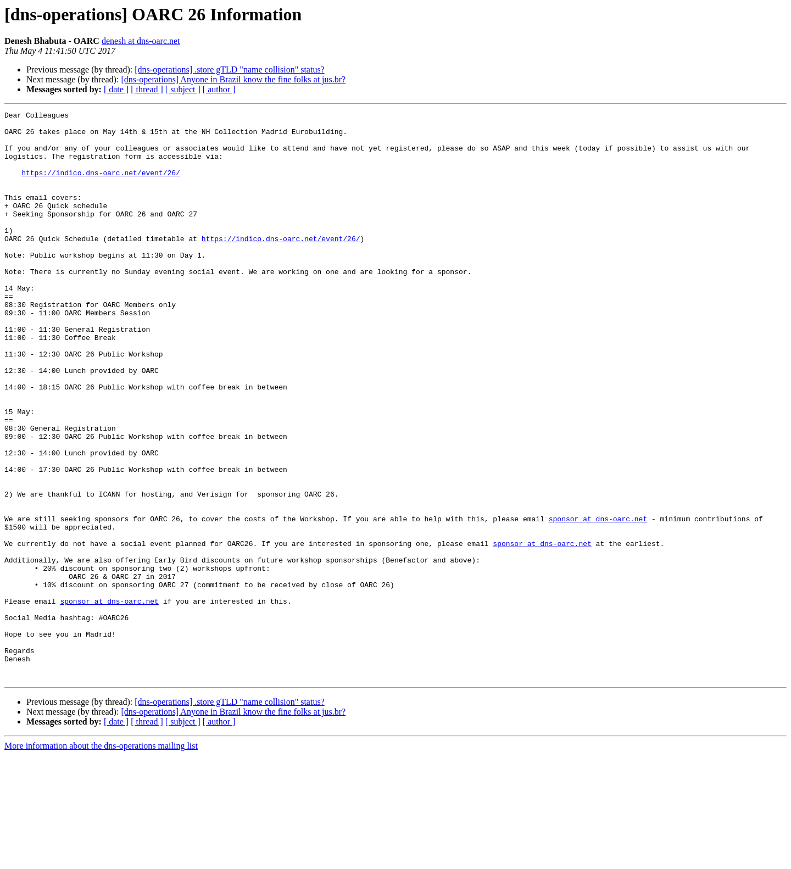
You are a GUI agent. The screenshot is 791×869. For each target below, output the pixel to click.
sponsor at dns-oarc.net (598, 601)
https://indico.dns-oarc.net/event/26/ (100, 186)
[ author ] (219, 89)
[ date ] (116, 89)
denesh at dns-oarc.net (141, 41)
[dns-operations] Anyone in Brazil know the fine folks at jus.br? (233, 79)
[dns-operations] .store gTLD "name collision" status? (229, 69)
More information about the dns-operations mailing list (101, 859)
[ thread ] (147, 89)
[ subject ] (182, 89)
